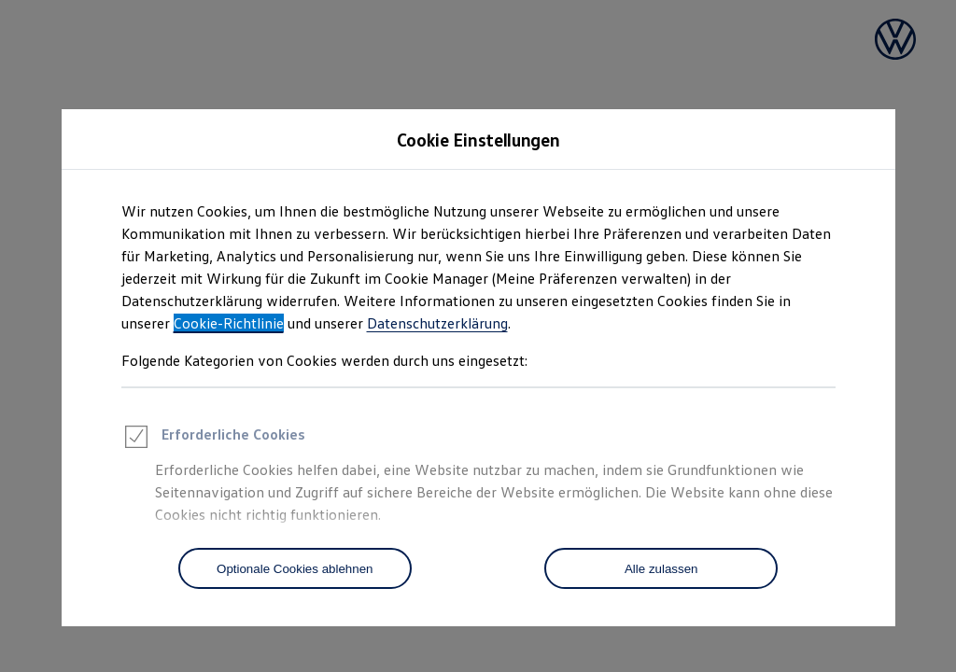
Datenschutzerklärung (437, 323)
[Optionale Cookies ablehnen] (295, 568)
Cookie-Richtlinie (229, 323)
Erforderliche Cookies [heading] (213, 439)
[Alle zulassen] (661, 568)
